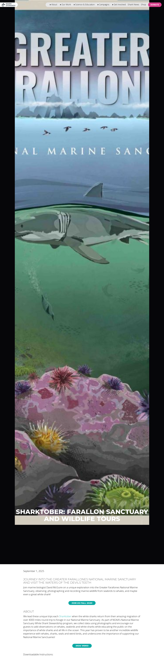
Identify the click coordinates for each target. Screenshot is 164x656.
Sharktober (65, 616)
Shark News (133, 4)
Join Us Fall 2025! (82, 603)
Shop (143, 4)
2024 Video (82, 645)
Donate (155, 4)
